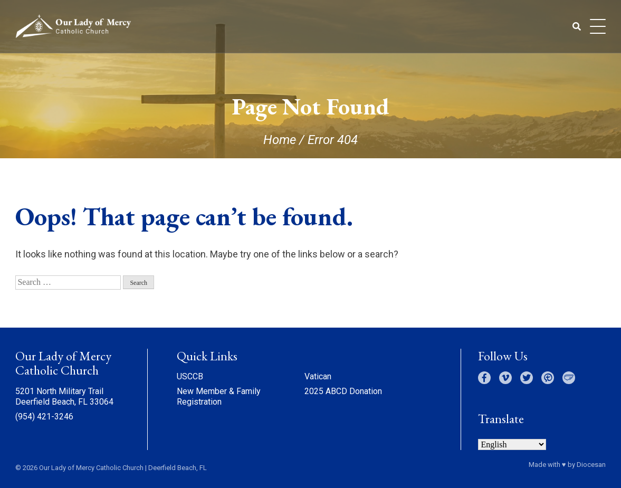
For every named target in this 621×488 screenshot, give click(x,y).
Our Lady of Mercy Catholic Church (91, 468)
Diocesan (591, 464)
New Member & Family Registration (219, 396)
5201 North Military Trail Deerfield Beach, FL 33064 (64, 396)
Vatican (317, 376)
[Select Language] (512, 444)
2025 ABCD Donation (343, 391)
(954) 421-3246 (44, 417)
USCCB (190, 376)
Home (279, 139)
